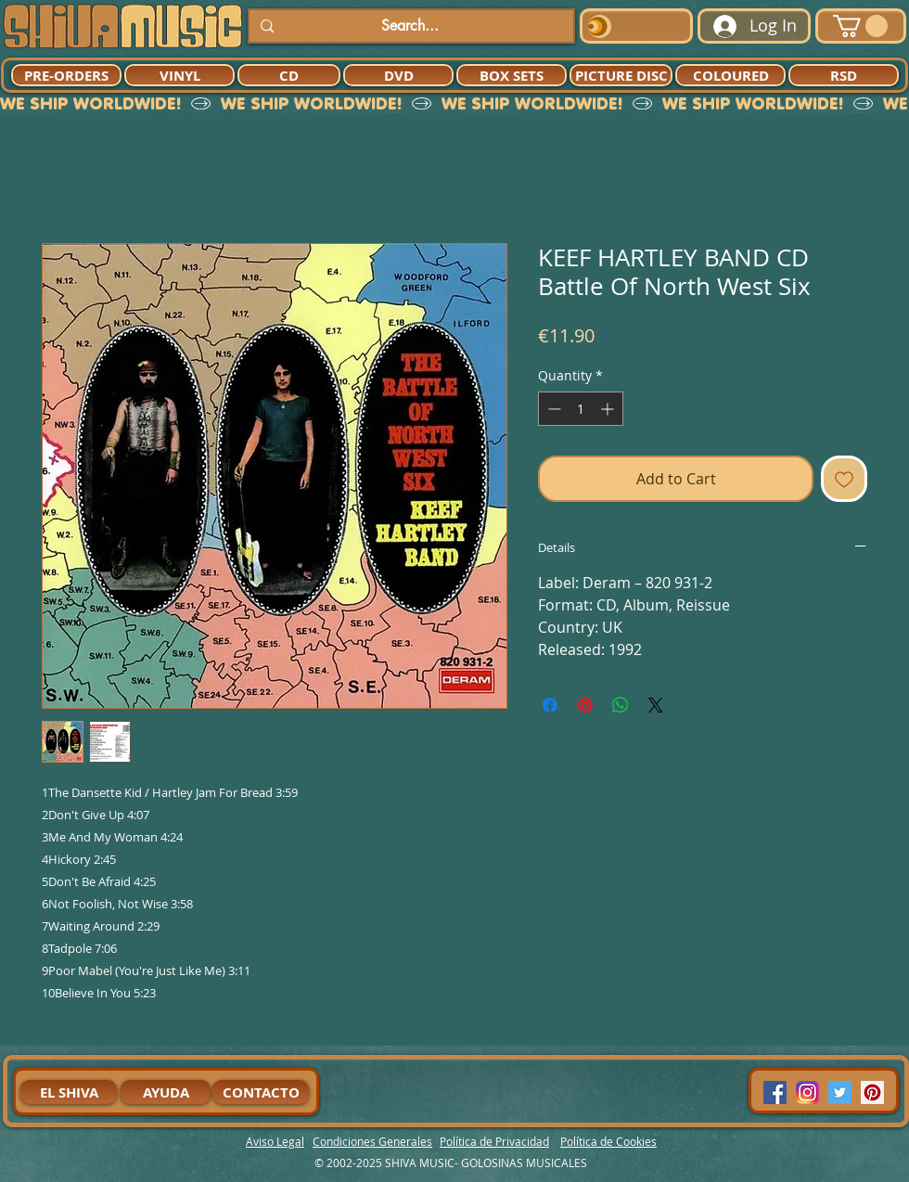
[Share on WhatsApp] (620, 705)
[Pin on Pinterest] (585, 705)
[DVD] (398, 75)
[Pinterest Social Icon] (872, 1092)
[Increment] (609, 408)
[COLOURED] (730, 75)
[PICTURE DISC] (621, 75)
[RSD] (843, 75)
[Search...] (409, 26)
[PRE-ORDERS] (66, 75)
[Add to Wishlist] (844, 479)
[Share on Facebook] (550, 705)
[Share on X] (656, 705)
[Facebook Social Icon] (775, 1092)
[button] (860, 26)
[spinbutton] (580, 408)
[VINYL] (179, 75)
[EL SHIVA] (68, 1092)
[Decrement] (552, 408)
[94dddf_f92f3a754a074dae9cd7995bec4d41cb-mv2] (807, 1092)
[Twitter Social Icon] (839, 1092)
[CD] (288, 75)
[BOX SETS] (511, 75)
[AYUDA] (166, 1092)
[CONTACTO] (260, 1092)
